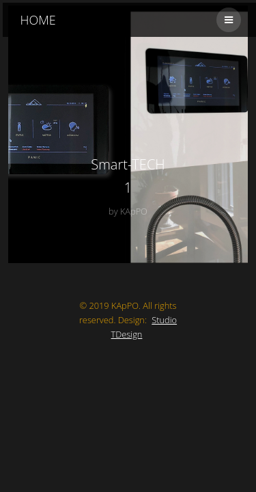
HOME (38, 20)
